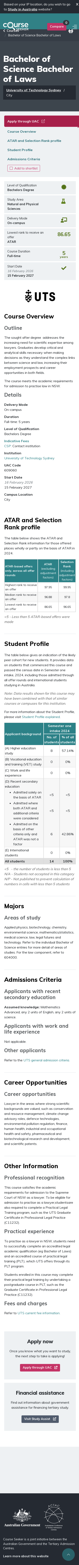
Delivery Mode (16, 404)
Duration (11, 417)
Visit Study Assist (40, 1419)
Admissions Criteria (23, 159)
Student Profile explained (41, 717)
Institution (12, 453)
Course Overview (21, 131)
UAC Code (12, 465)
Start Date (13, 477)
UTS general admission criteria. (46, 1060)
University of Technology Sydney (33, 90)
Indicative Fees (16, 441)
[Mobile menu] (75, 27)
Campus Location (18, 494)
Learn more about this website (25, 1556)
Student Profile (20, 150)
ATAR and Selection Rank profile (34, 141)
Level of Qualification (21, 429)
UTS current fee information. (38, 1313)
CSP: (8, 446)
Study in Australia (22, 9)
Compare (57, 26)
